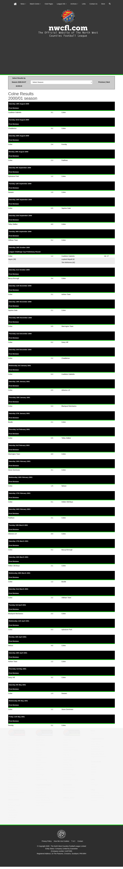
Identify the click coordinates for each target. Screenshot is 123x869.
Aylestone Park (13, 176)
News (23, 4)
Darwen (11, 192)
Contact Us (93, 4)
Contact (80, 841)
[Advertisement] (61, 57)
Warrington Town (67, 326)
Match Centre (35, 4)
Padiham (65, 160)
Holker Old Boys (67, 502)
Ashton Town (66, 294)
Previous (102, 82)
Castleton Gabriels (14, 112)
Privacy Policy (47, 841)
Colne (64, 112)
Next (108, 82)
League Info (62, 4)
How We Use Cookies (61, 841)
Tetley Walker (13, 224)
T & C (73, 841)
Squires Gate (66, 208)
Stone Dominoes (14, 470)
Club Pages (49, 4)
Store (103, 4)
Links (84, 4)
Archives (74, 4)
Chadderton (12, 128)
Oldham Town (13, 240)
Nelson (64, 486)
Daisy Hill (65, 342)
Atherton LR (66, 390)
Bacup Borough (13, 278)
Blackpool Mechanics (69, 406)
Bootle (10, 422)
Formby (64, 144)
